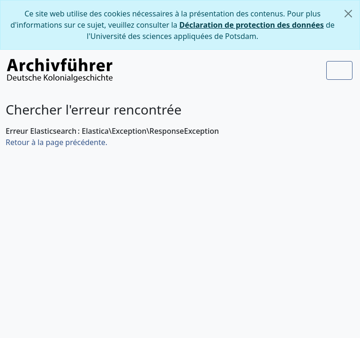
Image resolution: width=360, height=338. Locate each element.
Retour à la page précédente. (56, 142)
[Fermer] (348, 13)
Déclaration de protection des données (252, 25)
